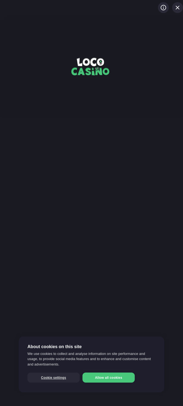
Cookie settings (53, 378)
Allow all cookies (108, 378)
